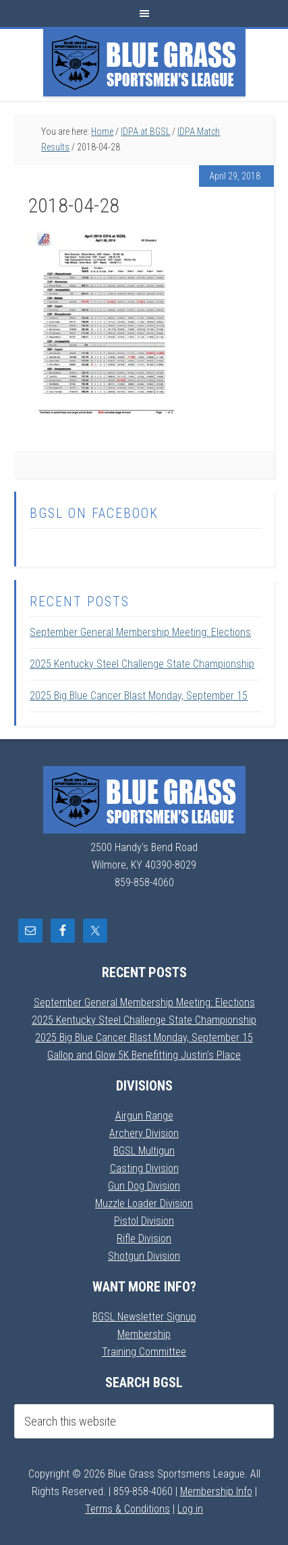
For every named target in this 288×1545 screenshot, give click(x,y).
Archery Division (144, 1133)
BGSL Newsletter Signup (144, 1316)
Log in (190, 1509)
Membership (144, 1334)
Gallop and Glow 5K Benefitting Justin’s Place (144, 1055)
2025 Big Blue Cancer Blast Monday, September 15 (139, 695)
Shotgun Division (144, 1256)
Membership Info (216, 1491)
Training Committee (144, 1351)
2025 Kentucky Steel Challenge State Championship (142, 664)
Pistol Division (144, 1221)
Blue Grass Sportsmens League (144, 62)
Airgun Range (144, 1115)
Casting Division (144, 1168)
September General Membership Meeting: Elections (140, 632)
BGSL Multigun (144, 1150)
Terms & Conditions (127, 1509)
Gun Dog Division (144, 1185)
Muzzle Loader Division (144, 1203)
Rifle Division (144, 1238)
